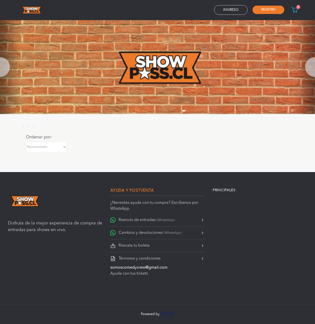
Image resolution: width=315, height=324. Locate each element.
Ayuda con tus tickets (129, 274)
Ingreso (230, 10)
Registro (268, 9)
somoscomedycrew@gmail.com (138, 268)
